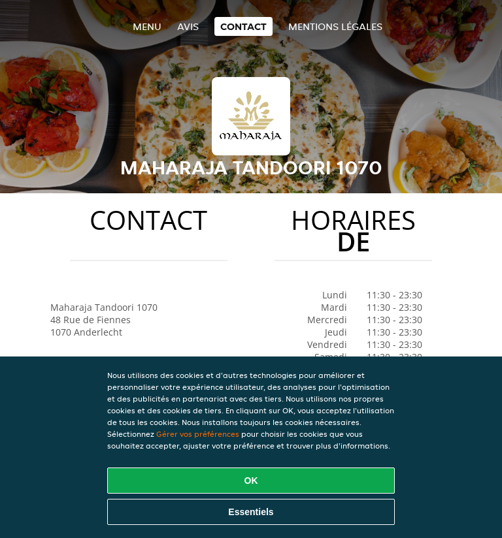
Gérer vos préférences (197, 434)
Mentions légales (335, 26)
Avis (188, 26)
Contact (243, 26)
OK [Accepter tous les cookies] (251, 480)
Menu (147, 26)
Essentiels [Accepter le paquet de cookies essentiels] (250, 512)
